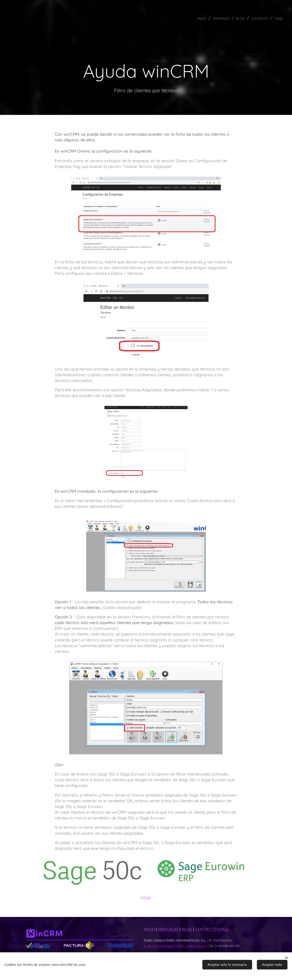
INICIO (150, 929)
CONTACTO (206, 929)
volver (146, 897)
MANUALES (169, 929)
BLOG (187, 929)
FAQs (224, 929)
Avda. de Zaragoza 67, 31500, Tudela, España (175, 946)
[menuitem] (191, 18)
